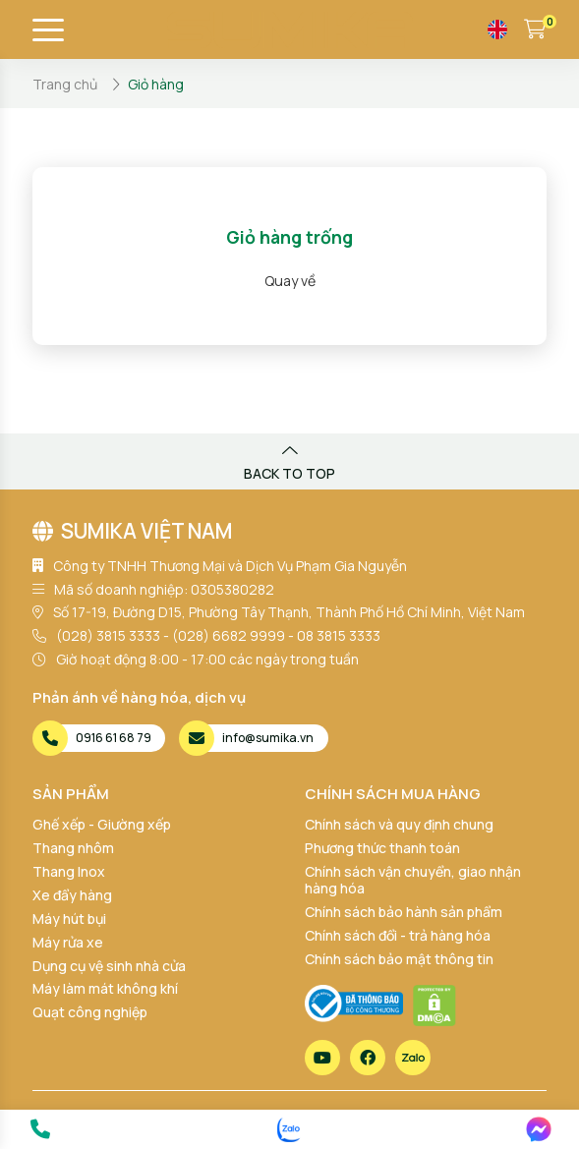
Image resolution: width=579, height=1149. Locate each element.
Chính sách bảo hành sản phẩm (403, 911)
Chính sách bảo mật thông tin (399, 958)
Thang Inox (68, 871)
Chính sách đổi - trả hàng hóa (398, 935)
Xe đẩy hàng (72, 895)
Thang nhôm (73, 847)
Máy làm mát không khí (105, 988)
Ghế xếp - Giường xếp (101, 824)
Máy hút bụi (69, 918)
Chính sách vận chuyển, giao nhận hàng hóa (413, 879)
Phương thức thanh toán (382, 847)
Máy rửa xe (67, 942)
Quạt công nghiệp (89, 1012)
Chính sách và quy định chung (399, 824)
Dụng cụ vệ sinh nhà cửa (109, 965)
